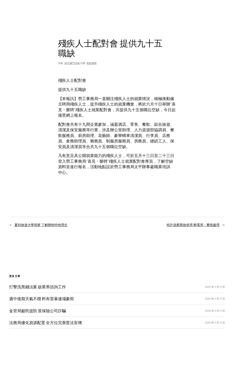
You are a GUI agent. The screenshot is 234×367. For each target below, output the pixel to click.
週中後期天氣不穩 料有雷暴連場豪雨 (41, 299)
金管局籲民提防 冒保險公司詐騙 (37, 311)
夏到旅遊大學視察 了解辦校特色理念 (40, 225)
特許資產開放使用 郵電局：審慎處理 (193, 225)
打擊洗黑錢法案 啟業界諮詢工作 (37, 287)
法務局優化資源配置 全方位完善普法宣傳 (45, 322)
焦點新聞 (91, 63)
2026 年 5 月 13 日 (215, 286)
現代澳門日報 (72, 63)
